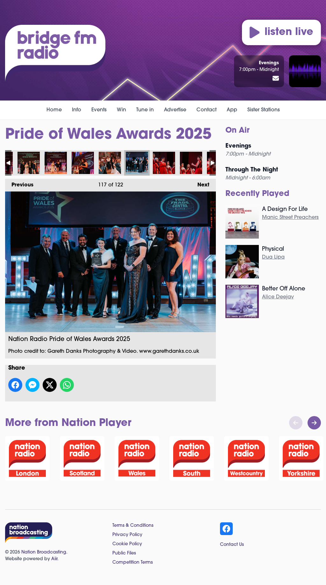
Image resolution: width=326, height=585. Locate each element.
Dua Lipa (273, 257)
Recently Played (257, 194)
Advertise (175, 110)
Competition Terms (132, 562)
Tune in (145, 110)
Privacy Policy (127, 535)
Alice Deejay (278, 297)
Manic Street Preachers (290, 217)
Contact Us (232, 544)
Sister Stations (263, 110)
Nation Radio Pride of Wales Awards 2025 (29, 163)
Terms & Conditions (132, 525)
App (232, 110)
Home (54, 110)
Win (121, 110)
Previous (19, 183)
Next (200, 183)
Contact (206, 110)
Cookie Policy (127, 544)
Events (99, 110)
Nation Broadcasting (43, 552)
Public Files (124, 553)
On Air (237, 131)
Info (76, 110)
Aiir (54, 559)
